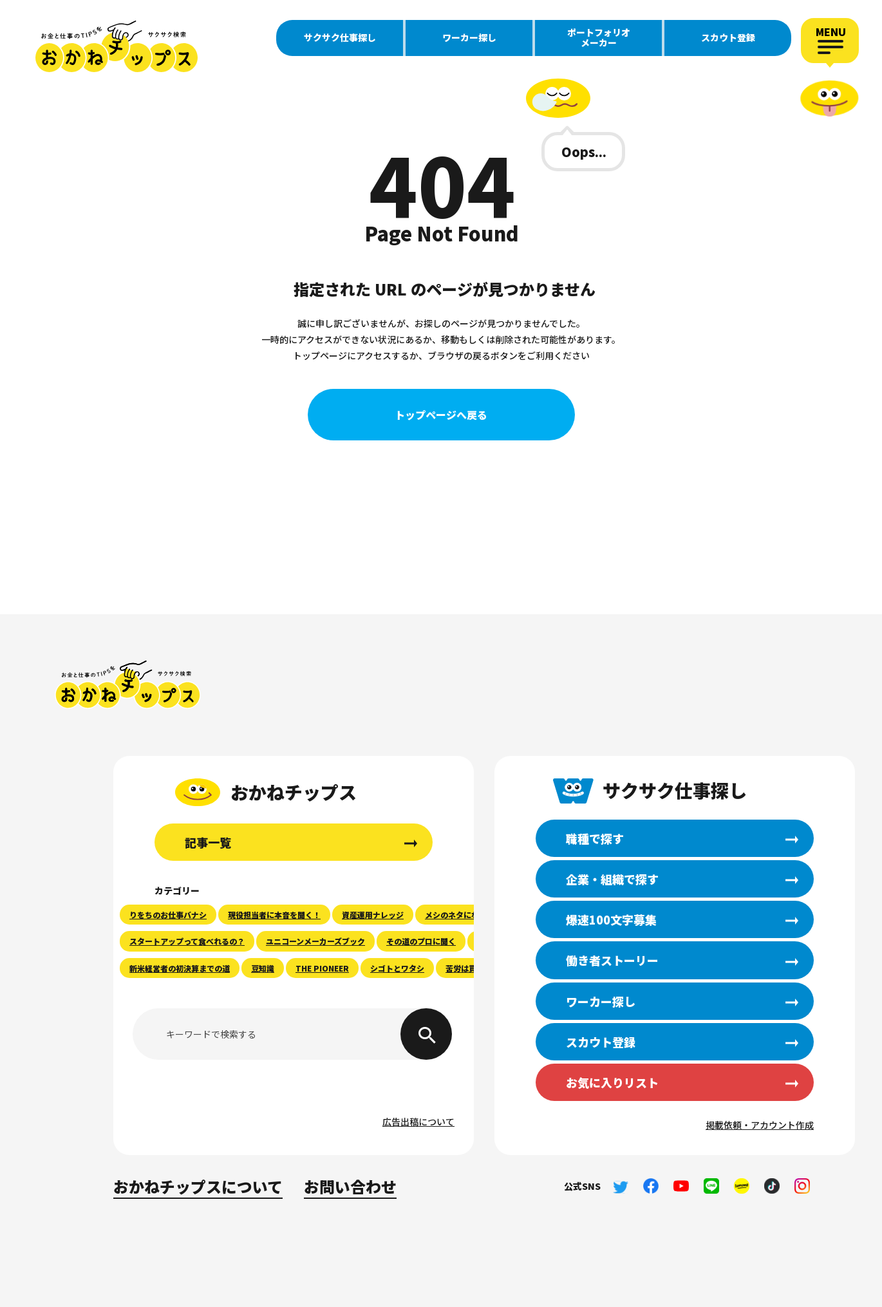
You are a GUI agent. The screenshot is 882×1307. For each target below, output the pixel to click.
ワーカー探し (469, 37)
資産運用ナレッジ (373, 914)
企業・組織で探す (612, 878)
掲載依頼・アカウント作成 (760, 1124)
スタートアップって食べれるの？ (187, 941)
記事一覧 (208, 842)
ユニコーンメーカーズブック (315, 941)
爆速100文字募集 (611, 919)
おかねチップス (127, 685)
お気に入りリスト (612, 1082)
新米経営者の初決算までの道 (179, 968)
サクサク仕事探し (340, 37)
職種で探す (595, 838)
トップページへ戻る (441, 414)
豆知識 (262, 968)
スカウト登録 (728, 37)
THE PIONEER (322, 968)
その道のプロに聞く (421, 941)
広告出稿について (418, 1121)
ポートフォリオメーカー (598, 37)
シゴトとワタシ (397, 968)
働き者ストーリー (612, 960)
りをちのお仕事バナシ (168, 914)
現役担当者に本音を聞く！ (274, 914)
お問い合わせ (350, 1186)
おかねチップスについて (198, 1186)
